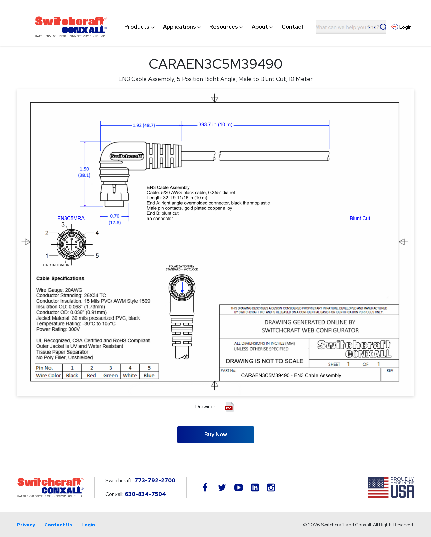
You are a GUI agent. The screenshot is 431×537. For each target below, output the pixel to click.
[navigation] (214, 27)
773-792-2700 (154, 480)
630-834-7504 (145, 494)
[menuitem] (137, 27)
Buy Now (215, 434)
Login (88, 525)
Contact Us (58, 525)
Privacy (26, 525)
